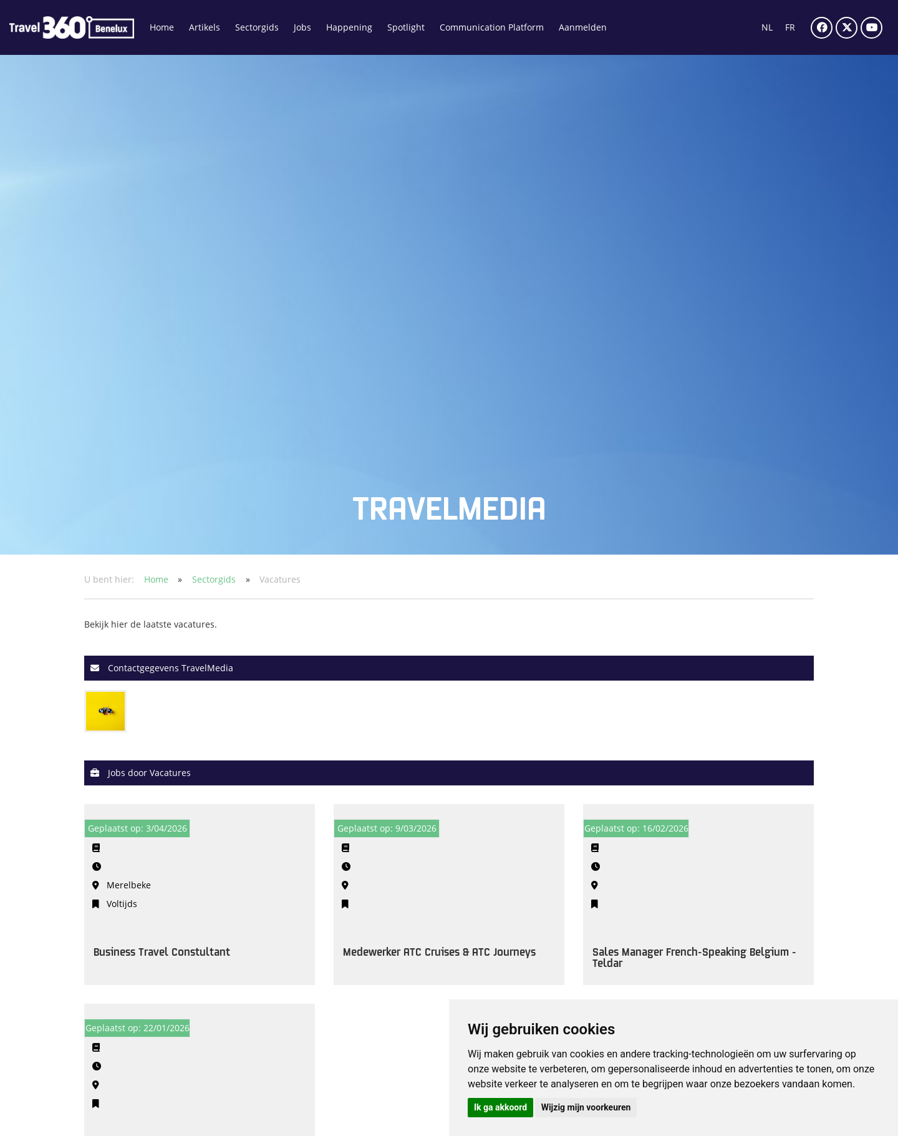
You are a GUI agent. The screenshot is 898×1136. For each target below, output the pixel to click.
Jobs (302, 27)
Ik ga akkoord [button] (500, 1107)
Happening (349, 27)
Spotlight (406, 27)
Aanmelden (583, 27)
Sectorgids (257, 27)
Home (162, 27)
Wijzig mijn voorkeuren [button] (586, 1107)
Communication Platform (492, 27)
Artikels (204, 27)
